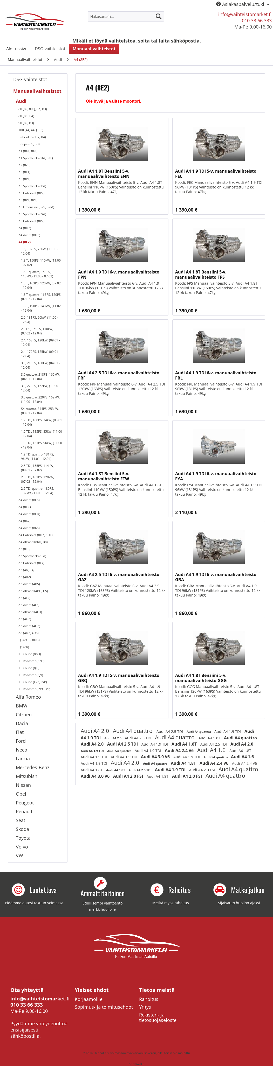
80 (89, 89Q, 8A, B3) (32, 109)
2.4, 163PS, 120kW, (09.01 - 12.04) (40, 342)
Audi (21, 101)
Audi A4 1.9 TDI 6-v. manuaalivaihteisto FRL (215, 375)
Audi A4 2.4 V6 (180, 750)
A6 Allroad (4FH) (30, 612)
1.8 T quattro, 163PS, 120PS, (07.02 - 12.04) (41, 296)
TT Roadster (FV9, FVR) (34, 689)
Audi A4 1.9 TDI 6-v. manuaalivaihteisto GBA (215, 577)
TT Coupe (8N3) (29, 654)
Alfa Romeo (28, 697)
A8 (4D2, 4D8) (28, 633)
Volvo (22, 847)
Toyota (23, 838)
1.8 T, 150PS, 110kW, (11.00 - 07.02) (41, 262)
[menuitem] (126, 16)
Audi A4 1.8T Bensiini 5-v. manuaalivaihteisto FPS (201, 274)
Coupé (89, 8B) (29, 144)
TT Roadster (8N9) (31, 661)
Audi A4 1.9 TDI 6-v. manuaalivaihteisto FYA (215, 476)
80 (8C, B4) (26, 116)
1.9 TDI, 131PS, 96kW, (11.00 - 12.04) (41, 445)
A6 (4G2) (24, 619)
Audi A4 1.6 (212, 750)
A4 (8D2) (24, 228)
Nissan (23, 785)
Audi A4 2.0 (95, 730)
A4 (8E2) (24, 242)
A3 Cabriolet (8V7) (31, 221)
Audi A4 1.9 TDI (228, 731)
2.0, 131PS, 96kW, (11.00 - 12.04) (39, 319)
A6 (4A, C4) (26, 570)
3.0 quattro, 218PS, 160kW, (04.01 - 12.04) (40, 376)
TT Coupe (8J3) (28, 668)
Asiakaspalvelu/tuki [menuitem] (240, 4)
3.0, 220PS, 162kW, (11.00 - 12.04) (40, 388)
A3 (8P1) (24, 179)
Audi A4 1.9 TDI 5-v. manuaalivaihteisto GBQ (118, 678)
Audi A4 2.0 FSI (202, 769)
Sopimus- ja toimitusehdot (104, 1007)
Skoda (22, 829)
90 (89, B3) (26, 123)
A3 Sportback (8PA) (32, 186)
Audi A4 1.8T (210, 737)
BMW (22, 706)
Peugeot (25, 803)
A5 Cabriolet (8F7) (31, 563)
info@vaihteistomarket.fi (245, 14)
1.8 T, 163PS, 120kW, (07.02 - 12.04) (41, 285)
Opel (21, 794)
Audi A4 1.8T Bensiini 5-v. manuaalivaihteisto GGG (201, 678)
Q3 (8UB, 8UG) (29, 640)
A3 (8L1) (24, 172)
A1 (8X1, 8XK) (28, 151)
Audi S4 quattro (119, 751)
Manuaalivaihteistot (37, 91)
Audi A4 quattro (133, 730)
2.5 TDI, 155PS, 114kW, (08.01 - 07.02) (37, 468)
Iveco (21, 750)
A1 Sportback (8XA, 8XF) (35, 158)
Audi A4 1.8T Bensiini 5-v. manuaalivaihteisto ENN (103, 174)
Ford (21, 741)
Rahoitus (148, 999)
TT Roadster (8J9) (30, 675)
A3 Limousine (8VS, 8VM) (36, 207)
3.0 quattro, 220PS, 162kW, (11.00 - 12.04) (40, 399)
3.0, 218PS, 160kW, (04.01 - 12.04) (40, 365)
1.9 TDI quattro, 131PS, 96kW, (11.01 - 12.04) (37, 456)
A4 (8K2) (24, 521)
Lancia (23, 758)
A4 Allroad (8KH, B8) (33, 542)
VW (19, 855)
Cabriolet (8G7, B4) (32, 137)
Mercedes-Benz (32, 767)
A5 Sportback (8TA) (32, 556)
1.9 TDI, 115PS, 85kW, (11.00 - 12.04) (41, 433)
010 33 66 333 (257, 20)
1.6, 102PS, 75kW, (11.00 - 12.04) (39, 251)
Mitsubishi (27, 776)
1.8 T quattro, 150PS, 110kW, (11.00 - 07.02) (37, 274)
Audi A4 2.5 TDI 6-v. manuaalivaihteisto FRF (118, 375)
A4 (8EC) (24, 507)
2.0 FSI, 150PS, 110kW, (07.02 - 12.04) (37, 331)
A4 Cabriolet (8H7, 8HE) (35, 535)
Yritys (145, 1007)
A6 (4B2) (24, 577)
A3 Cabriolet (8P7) (31, 193)
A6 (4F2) (24, 598)
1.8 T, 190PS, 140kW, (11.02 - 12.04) (41, 308)
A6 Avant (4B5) (29, 584)
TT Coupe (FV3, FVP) (32, 682)
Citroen (24, 714)
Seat (20, 820)
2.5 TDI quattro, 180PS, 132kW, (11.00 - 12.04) (37, 490)
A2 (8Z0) (24, 165)
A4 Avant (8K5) (29, 528)
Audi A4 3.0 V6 (156, 757)
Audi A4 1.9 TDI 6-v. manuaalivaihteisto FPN (118, 274)
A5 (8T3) (24, 549)
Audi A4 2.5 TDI (170, 731)
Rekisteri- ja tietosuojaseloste (157, 1017)
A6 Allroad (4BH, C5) (33, 591)
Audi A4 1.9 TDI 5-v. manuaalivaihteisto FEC (215, 174)
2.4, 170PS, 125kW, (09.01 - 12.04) (40, 353)
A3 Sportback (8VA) (32, 214)
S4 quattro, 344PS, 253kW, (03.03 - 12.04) (40, 410)
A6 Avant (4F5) (28, 605)
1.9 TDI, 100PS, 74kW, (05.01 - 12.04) (41, 422)
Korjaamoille (89, 999)
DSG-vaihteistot (30, 79)
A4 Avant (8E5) (29, 500)
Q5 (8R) (23, 647)
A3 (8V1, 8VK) (28, 200)
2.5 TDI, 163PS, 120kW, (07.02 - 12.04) (37, 479)
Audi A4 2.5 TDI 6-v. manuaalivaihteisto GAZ (118, 577)
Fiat (20, 732)
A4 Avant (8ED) (29, 514)
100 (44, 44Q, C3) (30, 130)
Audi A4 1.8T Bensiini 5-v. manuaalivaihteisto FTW (103, 476)
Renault (24, 811)
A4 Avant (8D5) (29, 235)
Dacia (22, 723)
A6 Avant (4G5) (29, 626)
